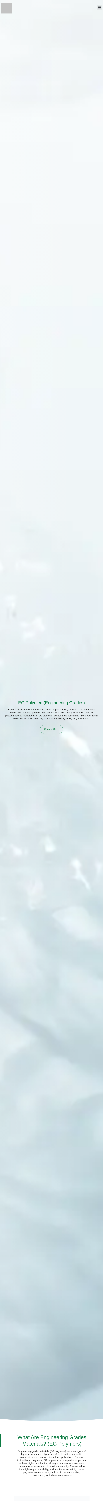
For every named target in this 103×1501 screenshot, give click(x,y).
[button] (99, 7)
